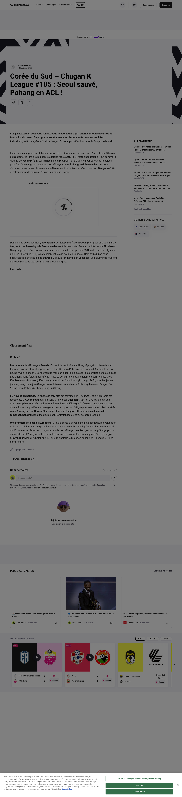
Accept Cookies (139, 792)
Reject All (139, 785)
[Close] (178, 785)
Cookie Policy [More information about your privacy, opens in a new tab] (67, 789)
